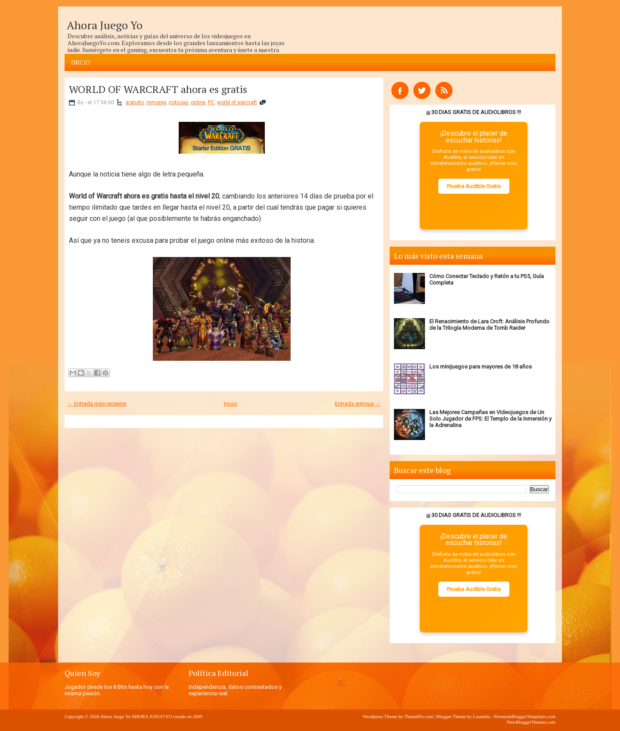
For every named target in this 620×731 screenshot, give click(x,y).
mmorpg (156, 102)
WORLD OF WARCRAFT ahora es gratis (158, 89)
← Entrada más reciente (96, 403)
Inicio (80, 62)
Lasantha (481, 716)
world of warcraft (237, 102)
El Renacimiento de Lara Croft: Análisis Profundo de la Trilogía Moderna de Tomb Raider (489, 324)
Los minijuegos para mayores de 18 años (480, 366)
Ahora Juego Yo (105, 25)
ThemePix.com (418, 716)
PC (211, 102)
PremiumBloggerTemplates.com (524, 716)
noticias (178, 102)
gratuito (134, 102)
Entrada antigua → (358, 403)
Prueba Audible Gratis (474, 186)
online (198, 102)
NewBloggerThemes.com (531, 722)
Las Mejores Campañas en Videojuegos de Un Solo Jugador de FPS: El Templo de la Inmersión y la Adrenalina (490, 418)
